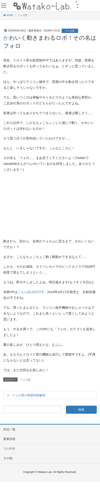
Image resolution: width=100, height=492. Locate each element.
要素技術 (9, 439)
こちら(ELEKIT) (29, 292)
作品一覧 (9, 429)
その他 (7, 458)
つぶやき (9, 448)
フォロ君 (70, 31)
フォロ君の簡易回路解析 (29, 395)
